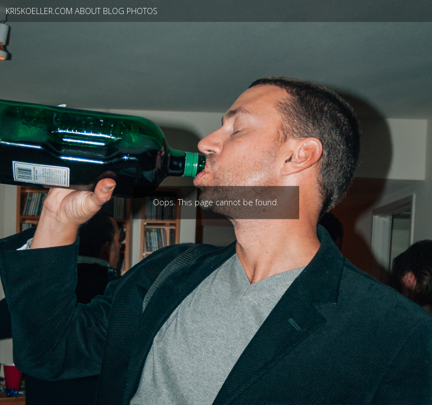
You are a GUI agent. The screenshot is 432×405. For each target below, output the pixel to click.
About (88, 11)
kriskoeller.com (39, 11)
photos (142, 11)
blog (113, 11)
